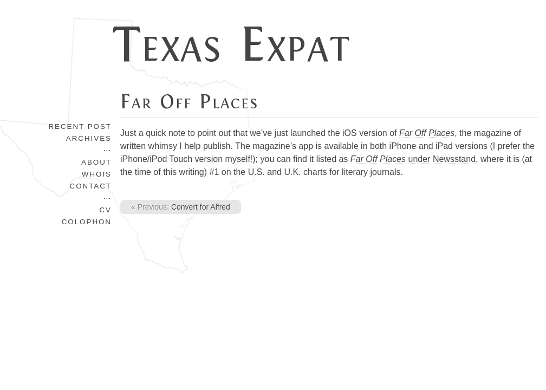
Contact (91, 186)
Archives (89, 138)
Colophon (87, 222)
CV (105, 210)
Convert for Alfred (180, 207)
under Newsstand (413, 159)
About (96, 162)
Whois (97, 174)
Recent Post (80, 126)
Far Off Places (189, 101)
